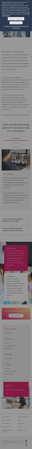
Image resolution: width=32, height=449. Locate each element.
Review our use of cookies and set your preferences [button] (17, 27)
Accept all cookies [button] (16, 23)
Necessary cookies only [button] (16, 19)
